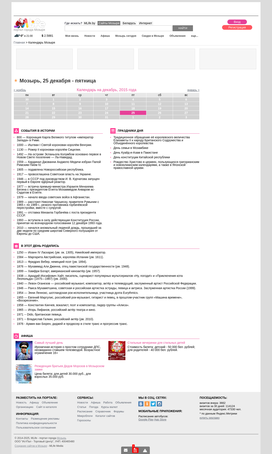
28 (27, 117)
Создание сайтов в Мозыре (31, 445)
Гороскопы (84, 420)
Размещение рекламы (45, 418)
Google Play (145, 419)
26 (159, 113)
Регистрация (237, 27)
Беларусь (129, 23)
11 (133, 104)
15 (53, 108)
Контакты (22, 418)
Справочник (103, 411)
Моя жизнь (72, 35)
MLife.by (89, 23)
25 (133, 113)
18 (133, 108)
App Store (160, 419)
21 (27, 113)
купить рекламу (210, 417)
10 (106, 104)
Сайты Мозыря (109, 23)
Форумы (118, 411)
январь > (193, 90)
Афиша (105, 35)
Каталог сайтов (105, 415)
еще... (194, 35)
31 (106, 117)
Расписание (85, 411)
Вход (237, 22)
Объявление (50, 402)
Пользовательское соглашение (36, 427)
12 (159, 104)
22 (53, 113)
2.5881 (47, 35)
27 (186, 113)
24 (106, 113)
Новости (89, 35)
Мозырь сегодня (125, 35)
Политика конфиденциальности (36, 423)
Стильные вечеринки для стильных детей (156, 342)
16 (80, 108)
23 (80, 113)
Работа (107, 402)
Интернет (145, 23)
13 (186, 104)
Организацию (24, 407)
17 (106, 108)
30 (27, 99)
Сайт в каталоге (46, 407)
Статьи (81, 407)
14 (27, 108)
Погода (93, 407)
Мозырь (61, 438)
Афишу (34, 402)
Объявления (178, 35)
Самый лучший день (49, 342)
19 (159, 108)
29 (53, 117)
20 (186, 108)
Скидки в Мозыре (153, 35)
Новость (21, 402)
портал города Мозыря (30, 28)
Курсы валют (109, 407)
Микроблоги (85, 415)
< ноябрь (20, 90)
